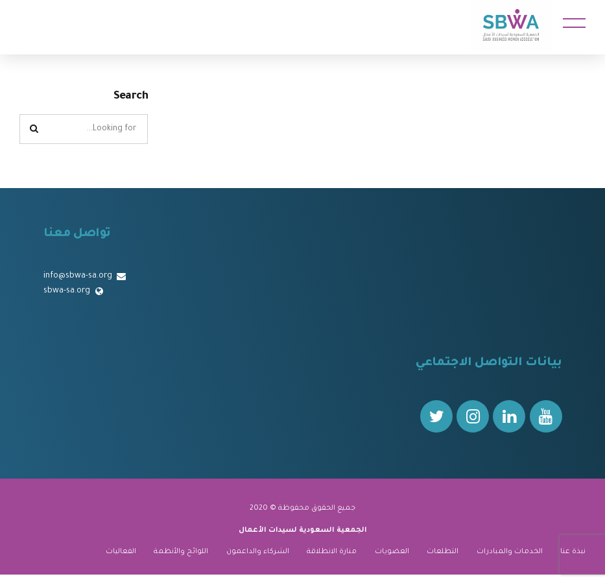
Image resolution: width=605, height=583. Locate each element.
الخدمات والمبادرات (510, 552)
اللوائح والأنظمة (181, 552)
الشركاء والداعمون (257, 552)
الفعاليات (121, 552)
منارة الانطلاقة (332, 552)
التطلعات (442, 552)
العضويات (392, 552)
